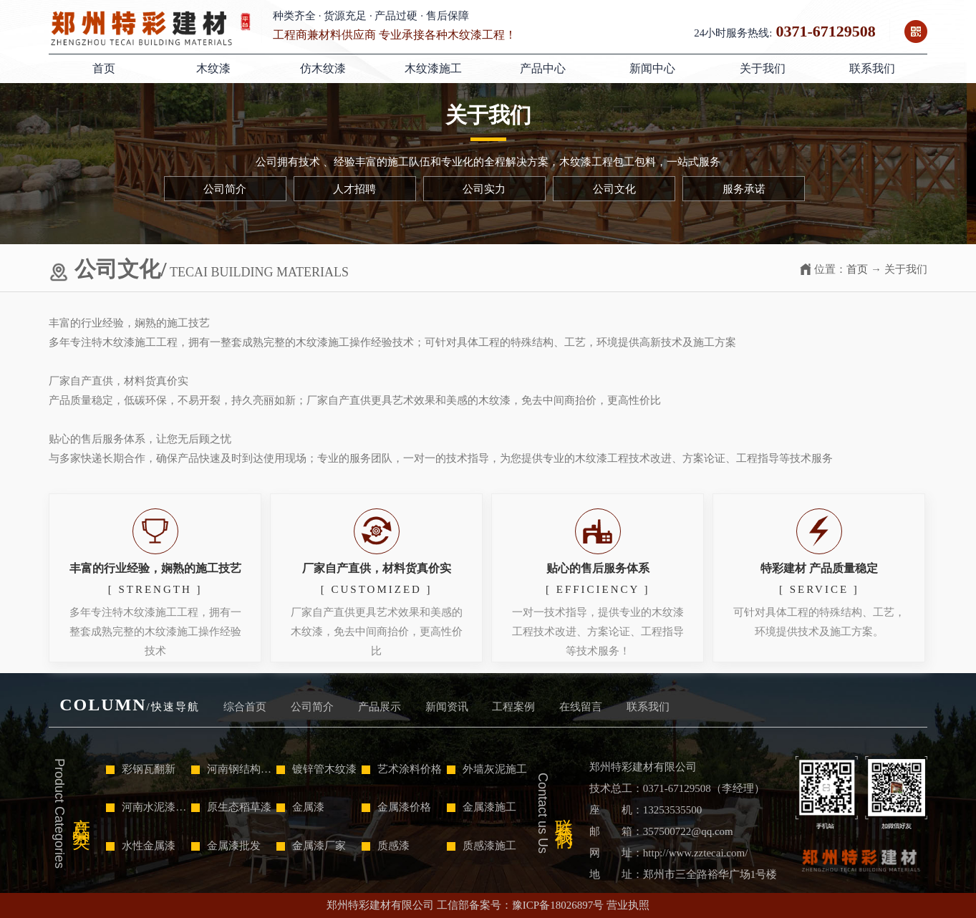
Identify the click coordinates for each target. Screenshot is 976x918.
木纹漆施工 (433, 68)
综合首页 (244, 706)
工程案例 (513, 706)
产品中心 (543, 68)
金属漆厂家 (311, 845)
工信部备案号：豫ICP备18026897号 (520, 905)
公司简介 (224, 189)
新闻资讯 (446, 706)
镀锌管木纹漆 (316, 769)
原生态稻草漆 (231, 807)
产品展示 (379, 706)
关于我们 (763, 68)
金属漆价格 (396, 807)
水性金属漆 (140, 845)
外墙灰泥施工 (487, 769)
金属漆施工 (481, 807)
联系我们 (872, 68)
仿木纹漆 (323, 68)
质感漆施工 (481, 845)
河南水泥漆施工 (147, 807)
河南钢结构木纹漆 (232, 769)
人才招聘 (354, 189)
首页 (103, 68)
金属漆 (300, 807)
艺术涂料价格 (402, 769)
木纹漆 (213, 68)
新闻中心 (652, 68)
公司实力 (484, 189)
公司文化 (614, 189)
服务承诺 (744, 189)
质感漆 (386, 845)
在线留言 (580, 706)
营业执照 (628, 905)
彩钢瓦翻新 (140, 769)
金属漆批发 (226, 845)
